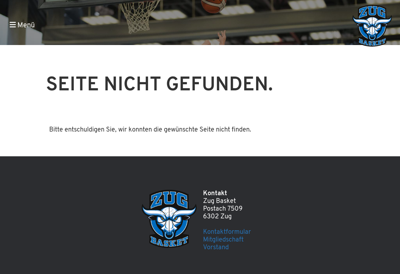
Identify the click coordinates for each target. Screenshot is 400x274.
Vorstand (216, 247)
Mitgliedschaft (223, 240)
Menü (22, 25)
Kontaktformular (227, 232)
